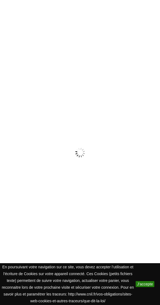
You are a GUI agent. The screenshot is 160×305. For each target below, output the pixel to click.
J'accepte (145, 284)
